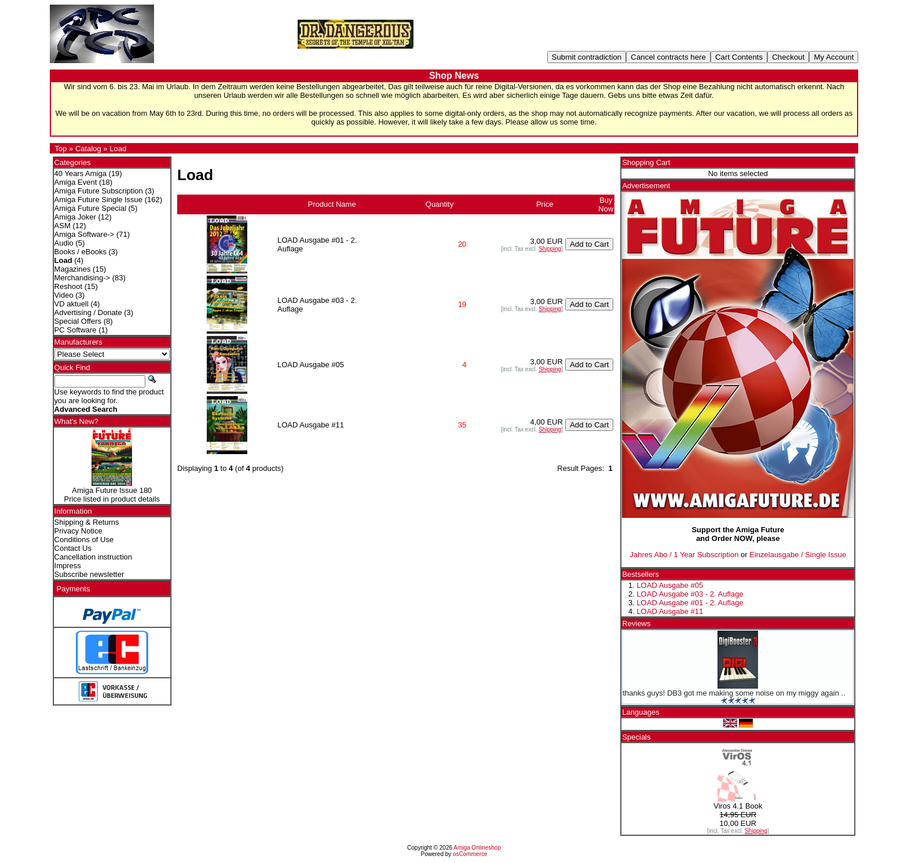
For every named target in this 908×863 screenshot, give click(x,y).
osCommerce (470, 854)
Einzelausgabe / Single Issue (797, 554)
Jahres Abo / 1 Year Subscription (684, 554)
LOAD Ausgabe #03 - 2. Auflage (689, 594)
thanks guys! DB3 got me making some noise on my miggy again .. (734, 693)
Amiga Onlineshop (477, 847)
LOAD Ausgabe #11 (669, 611)
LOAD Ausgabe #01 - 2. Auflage (689, 602)
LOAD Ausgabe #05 (669, 585)
